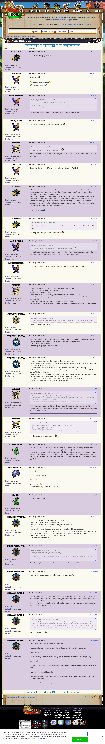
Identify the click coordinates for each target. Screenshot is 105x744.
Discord (60, 17)
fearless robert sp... (16, 263)
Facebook (70, 24)
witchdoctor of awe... (16, 336)
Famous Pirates (77, 717)
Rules (72, 31)
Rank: (8, 65)
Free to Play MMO (57, 709)
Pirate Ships (58, 716)
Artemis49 (16, 73)
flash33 (16, 495)
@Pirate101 (62, 24)
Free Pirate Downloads (77, 713)
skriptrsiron (16, 186)
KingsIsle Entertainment (85, 1)
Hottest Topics (61, 31)
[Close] (102, 736)
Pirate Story (58, 712)
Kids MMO (66, 716)
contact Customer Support (63, 20)
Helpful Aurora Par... (16, 546)
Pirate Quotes (77, 719)
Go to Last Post (74, 46)
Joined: (8, 67)
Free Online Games (47, 709)
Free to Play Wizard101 (47, 713)
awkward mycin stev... (16, 314)
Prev (27, 46)
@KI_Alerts (87, 24)
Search (36, 31)
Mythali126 (16, 52)
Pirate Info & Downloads (77, 709)
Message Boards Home (16, 36)
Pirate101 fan (16, 121)
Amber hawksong (16, 95)
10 (60, 46)
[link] (53, 724)
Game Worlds (57, 714)
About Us (47, 716)
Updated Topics (47, 31)
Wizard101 (98, 1)
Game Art (58, 717)
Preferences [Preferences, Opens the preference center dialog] (79, 734)
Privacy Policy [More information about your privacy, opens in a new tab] (42, 738)
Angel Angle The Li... (16, 467)
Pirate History (77, 716)
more (95, 98)
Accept (79, 739)
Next (65, 46)
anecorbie (16, 142)
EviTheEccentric (16, 444)
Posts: (8, 70)
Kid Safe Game (67, 709)
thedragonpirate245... (16, 517)
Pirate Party (67, 717)
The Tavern (31, 36)
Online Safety (66, 713)
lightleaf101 (16, 164)
